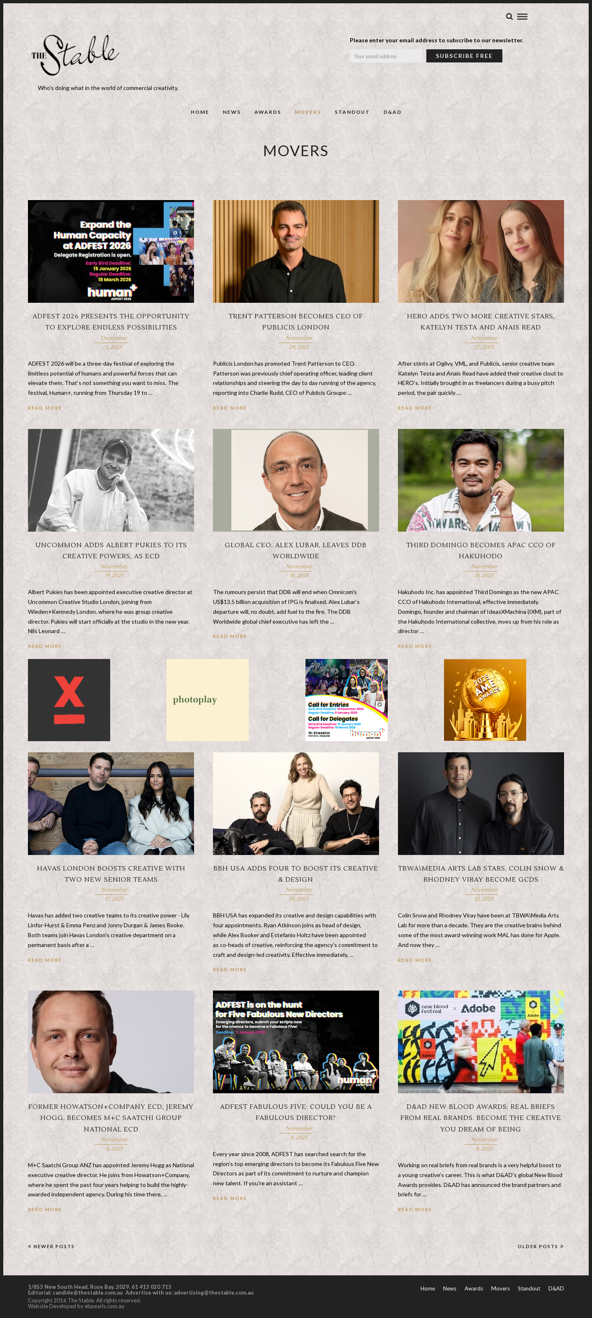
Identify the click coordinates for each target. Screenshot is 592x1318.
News (232, 112)
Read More (45, 408)
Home (200, 112)
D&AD (393, 112)
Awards (267, 112)
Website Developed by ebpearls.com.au (76, 1307)
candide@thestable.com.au (88, 1293)
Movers (308, 112)
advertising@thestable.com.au (214, 1293)
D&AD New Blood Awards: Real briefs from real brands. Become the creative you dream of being (480, 1119)
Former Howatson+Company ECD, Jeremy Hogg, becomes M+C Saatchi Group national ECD (111, 1119)
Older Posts (541, 1247)
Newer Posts (51, 1247)
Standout (352, 112)
